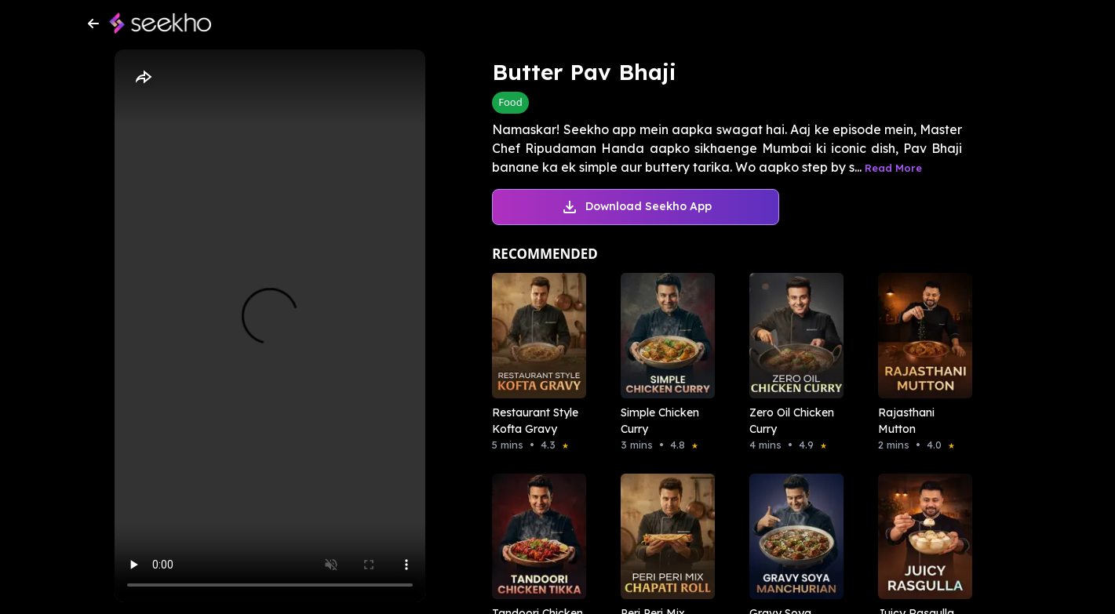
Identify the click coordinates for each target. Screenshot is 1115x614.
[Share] (143, 77)
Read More (893, 168)
